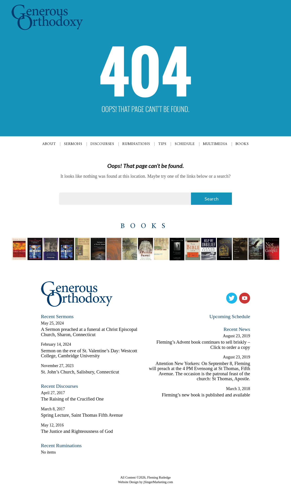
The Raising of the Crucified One (72, 398)
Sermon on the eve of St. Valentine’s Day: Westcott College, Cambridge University (89, 353)
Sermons (73, 144)
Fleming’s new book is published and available (206, 394)
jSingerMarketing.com (158, 482)
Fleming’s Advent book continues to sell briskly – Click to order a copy (203, 345)
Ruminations (136, 144)
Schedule (185, 144)
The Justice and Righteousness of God (77, 431)
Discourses (102, 144)
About (49, 144)
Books (242, 144)
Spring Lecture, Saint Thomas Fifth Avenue (82, 415)
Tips (162, 144)
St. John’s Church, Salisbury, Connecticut (80, 371)
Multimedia (215, 144)
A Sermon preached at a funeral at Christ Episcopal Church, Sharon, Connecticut (89, 332)
